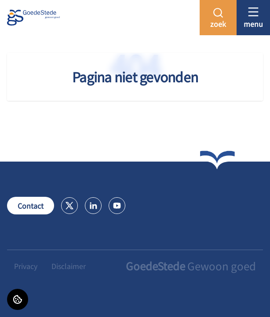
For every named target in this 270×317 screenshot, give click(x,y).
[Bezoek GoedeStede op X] (69, 205)
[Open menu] (253, 17)
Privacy (25, 266)
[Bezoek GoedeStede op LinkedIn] (93, 205)
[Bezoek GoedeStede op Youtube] (117, 205)
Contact (31, 205)
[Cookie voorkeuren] (17, 299)
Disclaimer (68, 266)
